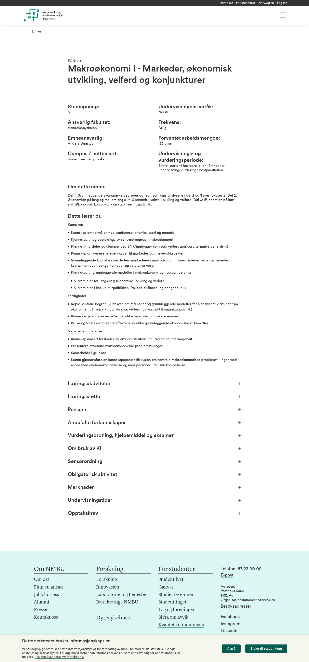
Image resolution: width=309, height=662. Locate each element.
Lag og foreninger (176, 609)
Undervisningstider (154, 500)
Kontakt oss (46, 617)
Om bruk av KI (154, 448)
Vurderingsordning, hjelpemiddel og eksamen (154, 435)
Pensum (154, 409)
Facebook (230, 617)
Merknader (154, 487)
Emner (36, 31)
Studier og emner (176, 594)
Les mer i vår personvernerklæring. (59, 656)
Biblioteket (225, 3)
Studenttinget (172, 602)
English (282, 3)
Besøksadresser (236, 606)
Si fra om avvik (173, 617)
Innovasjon (107, 587)
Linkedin (229, 631)
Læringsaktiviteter (154, 383)
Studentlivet (170, 579)
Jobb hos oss (46, 594)
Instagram (230, 624)
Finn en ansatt (48, 587)
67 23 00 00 (250, 569)
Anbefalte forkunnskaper (154, 422)
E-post (227, 575)
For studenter (245, 3)
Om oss (41, 579)
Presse (40, 609)
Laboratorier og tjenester (121, 594)
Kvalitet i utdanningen (181, 625)
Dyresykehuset (114, 618)
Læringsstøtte (154, 396)
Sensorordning (154, 461)
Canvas (166, 587)
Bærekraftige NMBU (117, 602)
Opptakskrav (154, 513)
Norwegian (266, 3)
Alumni (41, 602)
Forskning (106, 579)
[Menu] (282, 15)
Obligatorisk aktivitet (154, 474)
